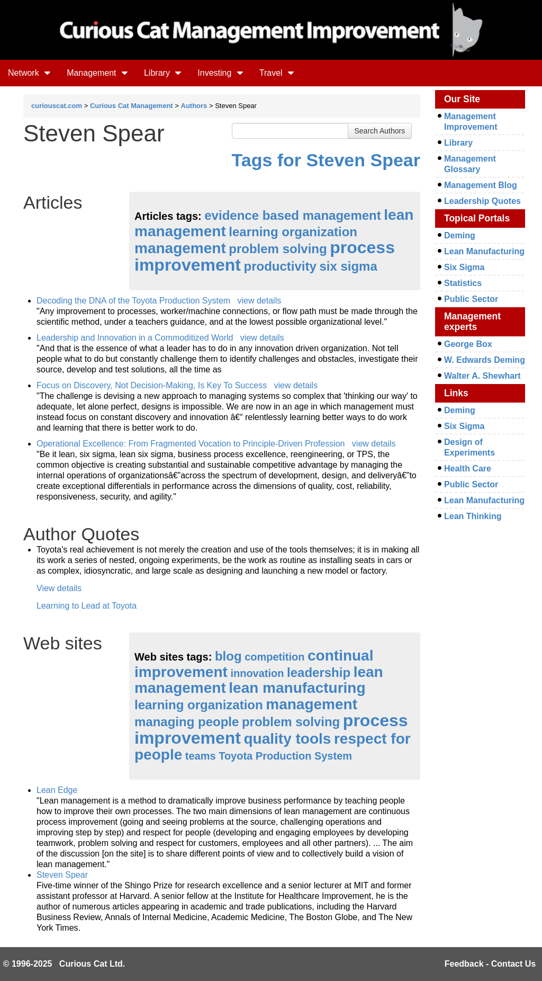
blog (228, 656)
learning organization (293, 232)
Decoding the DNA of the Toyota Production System (133, 300)
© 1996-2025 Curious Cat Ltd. (64, 963)
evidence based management (292, 215)
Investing (220, 72)
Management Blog (480, 185)
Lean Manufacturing (484, 251)
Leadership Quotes (482, 201)
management (180, 248)
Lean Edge (57, 790)
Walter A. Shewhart (482, 375)
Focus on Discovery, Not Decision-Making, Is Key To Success (152, 385)
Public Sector (471, 299)
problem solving (278, 249)
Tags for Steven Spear (326, 160)
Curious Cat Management (131, 106)
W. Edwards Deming (484, 359)
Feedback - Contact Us (490, 963)
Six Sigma (464, 267)
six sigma (348, 266)
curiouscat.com (56, 106)
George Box (468, 344)
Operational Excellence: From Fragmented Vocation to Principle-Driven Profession (191, 443)
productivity (280, 266)
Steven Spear (62, 874)
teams (200, 756)
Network (29, 72)
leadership (318, 672)
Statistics (463, 283)
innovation (257, 673)
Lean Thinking (472, 516)
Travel (276, 72)
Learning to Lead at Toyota (87, 605)
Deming (459, 235)
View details (59, 588)
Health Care (467, 468)
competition (274, 657)
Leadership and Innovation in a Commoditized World (135, 337)
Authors (194, 106)
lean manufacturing (297, 688)
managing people (186, 722)
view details (259, 300)
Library (163, 72)
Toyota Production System (285, 756)
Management (97, 72)
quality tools (287, 738)
